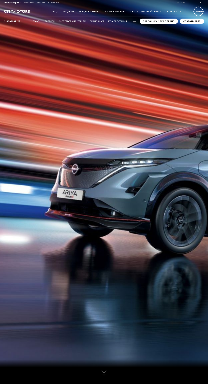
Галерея (50, 21)
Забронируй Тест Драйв (159, 21)
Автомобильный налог (146, 11)
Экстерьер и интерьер (72, 21)
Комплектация (117, 21)
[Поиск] (178, 2)
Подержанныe (89, 11)
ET (201, 2)
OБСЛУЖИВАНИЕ (114, 11)
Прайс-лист (97, 21)
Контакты (174, 11)
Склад (54, 11)
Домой (36, 21)
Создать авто (192, 21)
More (187, 11)
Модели (68, 11)
